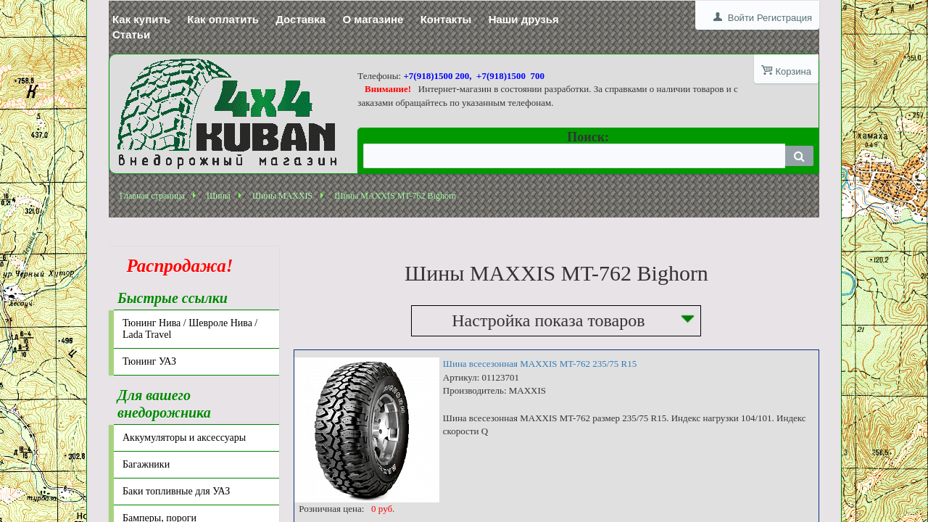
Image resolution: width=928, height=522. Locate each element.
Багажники (146, 464)
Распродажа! (175, 266)
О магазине (372, 19)
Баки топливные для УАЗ (176, 491)
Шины (219, 196)
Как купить (141, 19)
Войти (741, 17)
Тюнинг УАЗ (149, 361)
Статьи (131, 34)
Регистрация (784, 17)
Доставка (301, 19)
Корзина (793, 71)
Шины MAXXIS (282, 196)
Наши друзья (524, 19)
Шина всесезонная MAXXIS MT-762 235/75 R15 (540, 363)
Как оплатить (223, 19)
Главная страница (152, 196)
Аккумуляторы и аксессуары (184, 437)
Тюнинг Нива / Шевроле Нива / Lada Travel (190, 329)
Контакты (446, 19)
